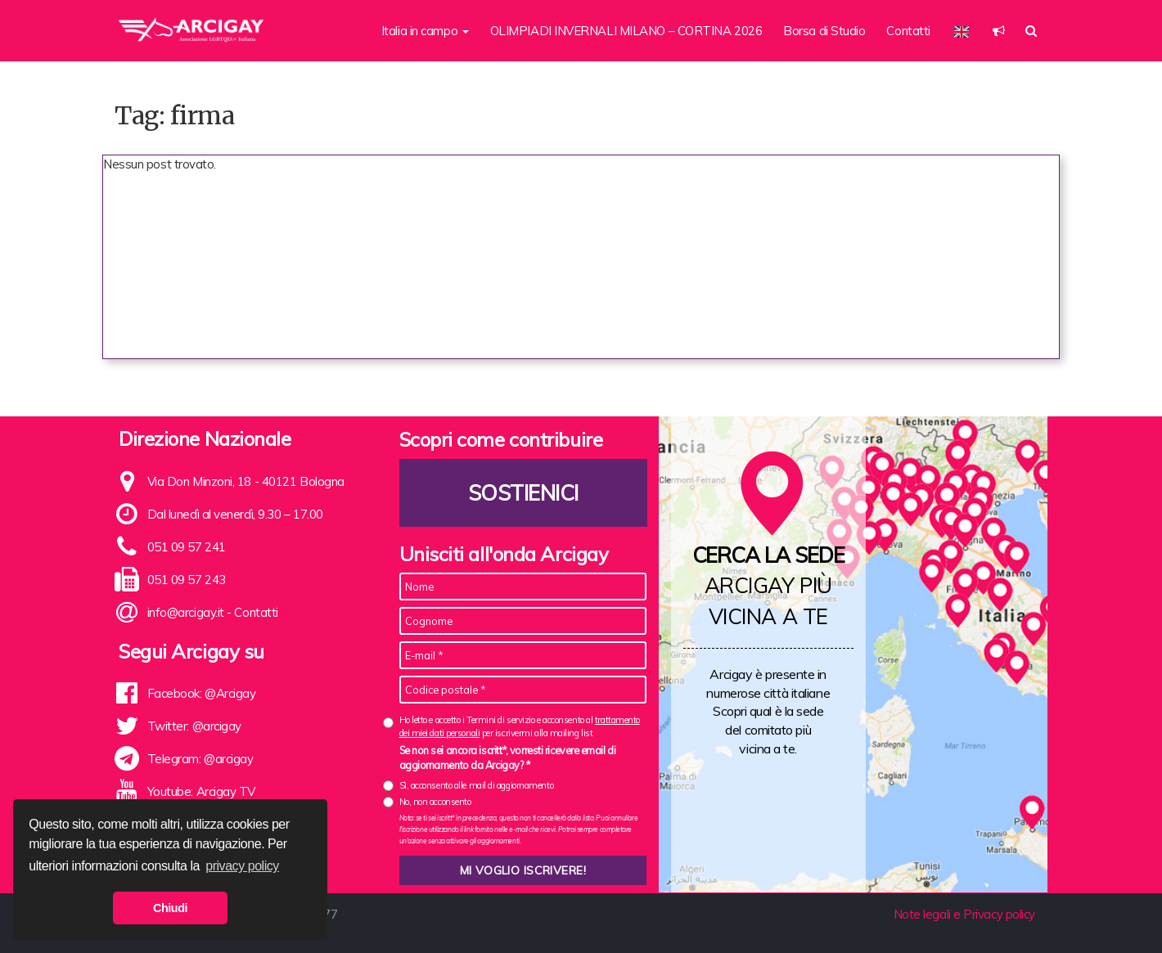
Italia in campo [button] (425, 30)
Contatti (908, 30)
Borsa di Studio (824, 30)
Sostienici (523, 492)
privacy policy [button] (242, 866)
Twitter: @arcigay (194, 726)
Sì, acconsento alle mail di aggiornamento (476, 785)
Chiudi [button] (170, 908)
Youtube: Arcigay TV (201, 791)
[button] (999, 30)
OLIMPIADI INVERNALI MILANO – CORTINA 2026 (626, 30)
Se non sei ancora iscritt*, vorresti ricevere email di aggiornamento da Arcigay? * (507, 757)
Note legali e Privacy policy (964, 914)
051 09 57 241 (186, 547)
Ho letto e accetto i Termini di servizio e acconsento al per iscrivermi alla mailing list (519, 726)
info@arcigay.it (185, 612)
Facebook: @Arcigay (201, 693)
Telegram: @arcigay (200, 758)
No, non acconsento (435, 801)
